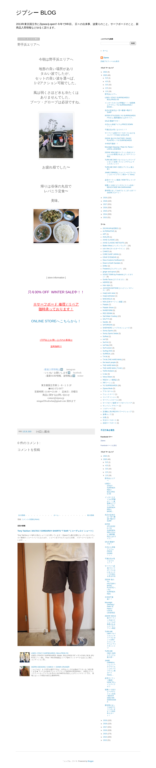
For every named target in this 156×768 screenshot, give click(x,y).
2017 (105, 204)
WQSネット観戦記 (110, 380)
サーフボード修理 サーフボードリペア (117, 403)
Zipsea (106, 58)
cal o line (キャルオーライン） (114, 249)
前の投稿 (90, 515)
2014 (105, 214)
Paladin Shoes (108, 308)
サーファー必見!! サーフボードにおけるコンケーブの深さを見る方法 (120, 134)
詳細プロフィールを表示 (110, 61)
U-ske (105, 374)
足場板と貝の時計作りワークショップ (117, 412)
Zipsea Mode (107, 388)
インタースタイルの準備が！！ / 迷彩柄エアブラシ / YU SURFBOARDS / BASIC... (120, 105)
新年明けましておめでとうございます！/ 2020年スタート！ (120, 192)
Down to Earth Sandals (111, 263)
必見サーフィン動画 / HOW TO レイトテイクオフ (110, 682)
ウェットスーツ (109, 394)
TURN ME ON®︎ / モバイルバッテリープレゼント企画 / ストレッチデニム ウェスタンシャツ (120, 162)
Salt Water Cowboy (110, 316)
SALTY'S (106, 319)
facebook (77, 372)
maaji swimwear (109, 296)
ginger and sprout (109, 272)
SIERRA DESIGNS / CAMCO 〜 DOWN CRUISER (50, 667)
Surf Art (105, 342)
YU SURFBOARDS (110, 385)
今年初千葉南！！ (111, 144)
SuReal (105, 336)
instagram (70, 369)
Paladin (105, 305)
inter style (106, 285)
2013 (105, 217)
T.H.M (105, 357)
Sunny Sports (108, 331)
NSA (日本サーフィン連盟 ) (113, 302)
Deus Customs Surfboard (112, 260)
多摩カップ (107, 414)
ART (104, 234)
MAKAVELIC (107, 299)
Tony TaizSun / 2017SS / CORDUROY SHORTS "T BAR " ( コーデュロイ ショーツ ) (55, 531)
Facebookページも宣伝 (109, 445)
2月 (106, 88)
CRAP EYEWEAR (109, 257)
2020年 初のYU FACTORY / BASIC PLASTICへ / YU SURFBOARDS (118, 139)
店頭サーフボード (109, 423)
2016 (105, 208)
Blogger (91, 761)
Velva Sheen (107, 377)
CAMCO (106, 251)
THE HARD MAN (109, 365)
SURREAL (107, 354)
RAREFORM (107, 310)
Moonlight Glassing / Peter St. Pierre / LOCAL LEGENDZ (119, 148)
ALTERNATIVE (108, 231)
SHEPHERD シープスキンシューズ (116, 328)
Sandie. (106, 322)
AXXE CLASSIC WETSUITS (113, 243)
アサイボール (108, 391)
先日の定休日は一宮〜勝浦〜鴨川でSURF (110, 518)
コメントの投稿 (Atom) (30, 519)
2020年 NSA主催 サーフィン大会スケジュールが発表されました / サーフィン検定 (120, 154)
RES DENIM (107, 313)
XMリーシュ (107, 383)
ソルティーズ (108, 409)
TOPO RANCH (108, 371)
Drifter (105, 266)
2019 (105, 198)
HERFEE (106, 282)
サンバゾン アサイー (110, 406)
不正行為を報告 (107, 430)
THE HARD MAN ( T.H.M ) (113, 368)
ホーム (56, 515)
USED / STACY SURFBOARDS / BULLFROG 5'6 (49, 653)
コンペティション (109, 397)
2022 (105, 72)
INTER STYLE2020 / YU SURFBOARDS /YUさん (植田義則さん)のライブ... (120, 117)
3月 (106, 85)
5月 (106, 78)
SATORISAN (107, 325)
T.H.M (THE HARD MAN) (112, 360)
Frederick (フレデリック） (113, 269)
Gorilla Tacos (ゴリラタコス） (114, 280)
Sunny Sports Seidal (110, 333)
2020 (105, 75)
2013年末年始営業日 (110, 228)
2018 (105, 201)
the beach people (109, 362)
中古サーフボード (109, 420)
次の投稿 (21, 515)
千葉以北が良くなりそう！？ (116, 130)
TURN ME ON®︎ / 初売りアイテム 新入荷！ (110, 654)
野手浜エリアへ (111, 94)
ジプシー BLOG (36, 12)
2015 (105, 211)
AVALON (106, 237)
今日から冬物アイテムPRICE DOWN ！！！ (110, 551)
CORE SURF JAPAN (111, 254)
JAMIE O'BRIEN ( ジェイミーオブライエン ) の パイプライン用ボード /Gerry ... (120, 175)
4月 (106, 81)
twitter (80, 376)
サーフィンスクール (110, 400)
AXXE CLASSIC (109, 240)
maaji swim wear (109, 293)
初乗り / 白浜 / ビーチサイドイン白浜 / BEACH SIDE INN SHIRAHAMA (119, 186)
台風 (104, 417)
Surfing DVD (107, 351)
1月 (106, 91)
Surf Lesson (107, 348)
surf (104, 339)
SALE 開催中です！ (112, 121)
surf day (106, 345)
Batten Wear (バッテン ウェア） (115, 246)
